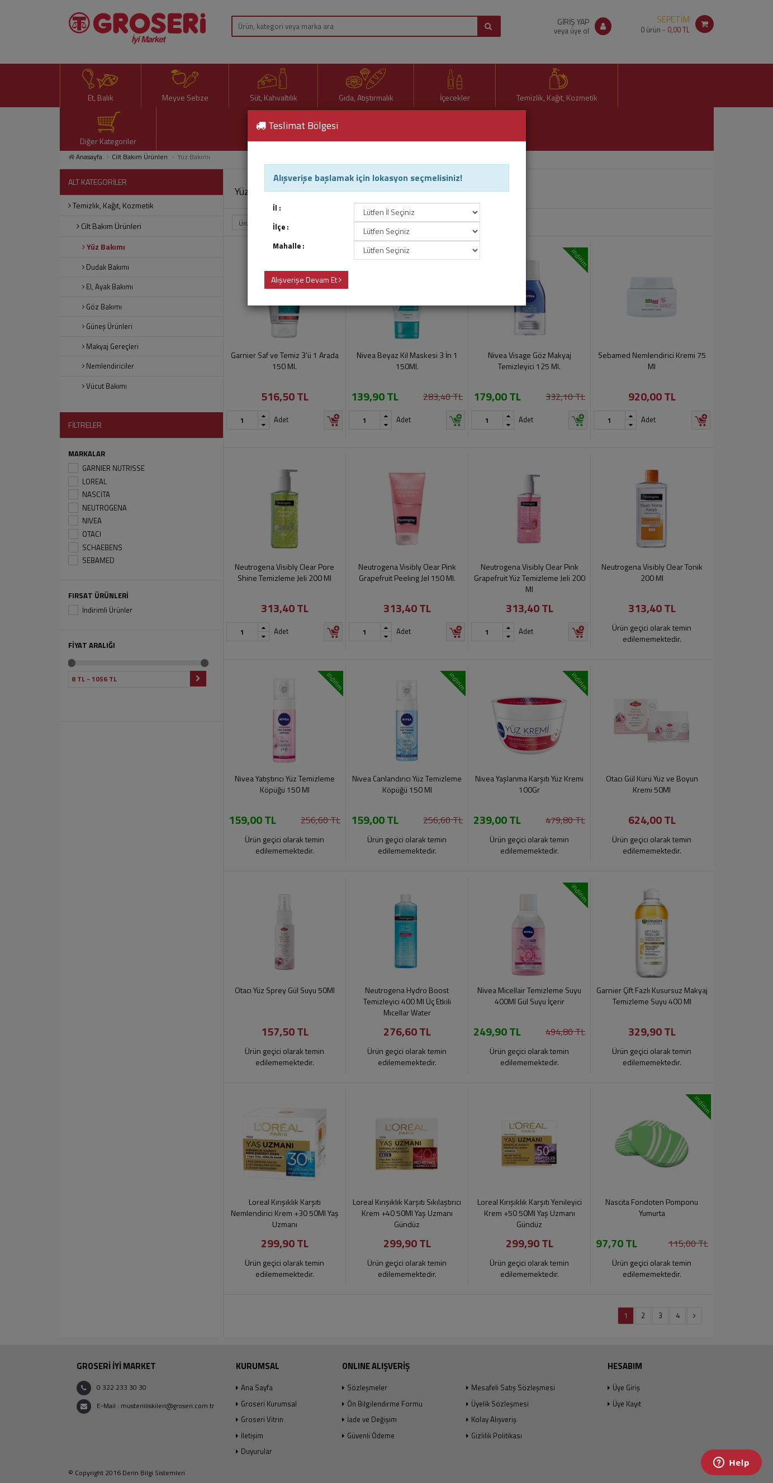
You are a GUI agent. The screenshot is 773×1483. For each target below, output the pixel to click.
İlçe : (281, 227)
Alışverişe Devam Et (306, 279)
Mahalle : (289, 246)
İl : (277, 208)
